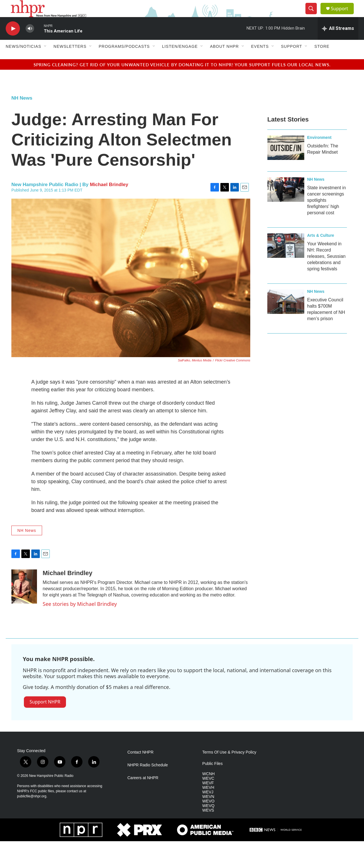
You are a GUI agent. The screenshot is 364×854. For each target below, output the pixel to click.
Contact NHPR (140, 765)
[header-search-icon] (313, 15)
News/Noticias (23, 59)
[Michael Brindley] (24, 599)
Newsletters (69, 59)
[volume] (30, 41)
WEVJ (207, 805)
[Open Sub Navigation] (45, 59)
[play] (12, 41)
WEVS (208, 823)
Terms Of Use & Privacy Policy (229, 765)
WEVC (208, 791)
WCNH (208, 787)
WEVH (208, 800)
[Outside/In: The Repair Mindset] (285, 160)
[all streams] (338, 41)
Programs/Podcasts (124, 59)
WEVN (208, 809)
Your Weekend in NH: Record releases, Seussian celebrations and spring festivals (326, 269)
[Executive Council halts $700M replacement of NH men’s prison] (285, 314)
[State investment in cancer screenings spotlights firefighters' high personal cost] (285, 202)
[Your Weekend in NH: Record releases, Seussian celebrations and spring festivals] (285, 258)
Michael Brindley (109, 197)
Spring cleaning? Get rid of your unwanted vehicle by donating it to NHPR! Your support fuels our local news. (182, 77)
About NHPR (224, 59)
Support (343, 15)
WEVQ (208, 818)
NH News (21, 111)
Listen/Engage (180, 59)
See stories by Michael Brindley (80, 616)
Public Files (212, 776)
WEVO (208, 814)
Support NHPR (45, 714)
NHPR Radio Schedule (147, 778)
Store (321, 59)
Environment (319, 150)
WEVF (208, 796)
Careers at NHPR (142, 791)
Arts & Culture (320, 248)
